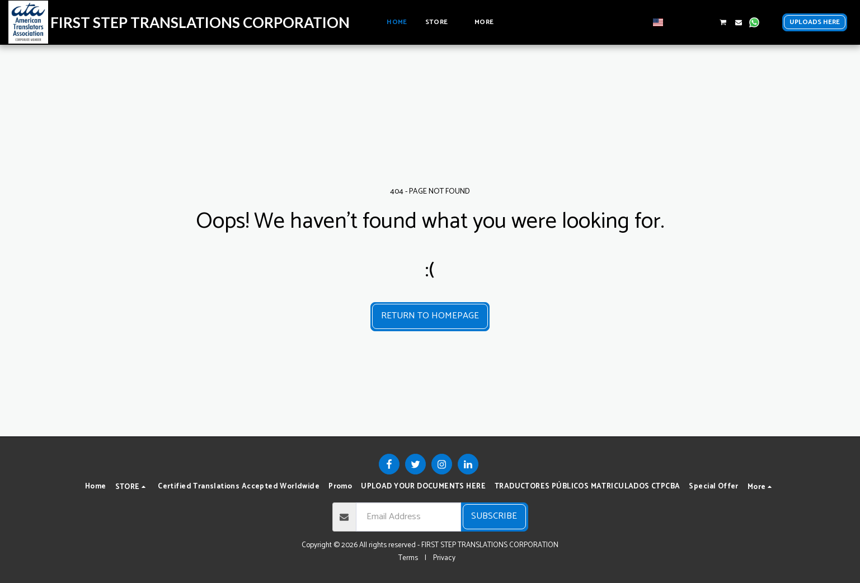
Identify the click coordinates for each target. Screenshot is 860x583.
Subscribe (494, 516)
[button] (675, 22)
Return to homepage (430, 315)
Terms (408, 558)
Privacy (444, 558)
